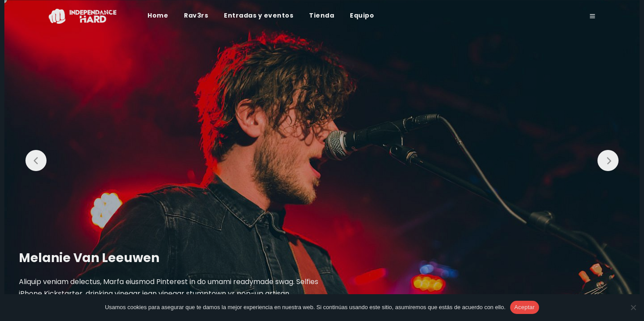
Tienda (321, 15)
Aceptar (524, 307)
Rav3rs (196, 15)
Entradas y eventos (258, 15)
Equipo (362, 15)
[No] (633, 307)
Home (158, 15)
